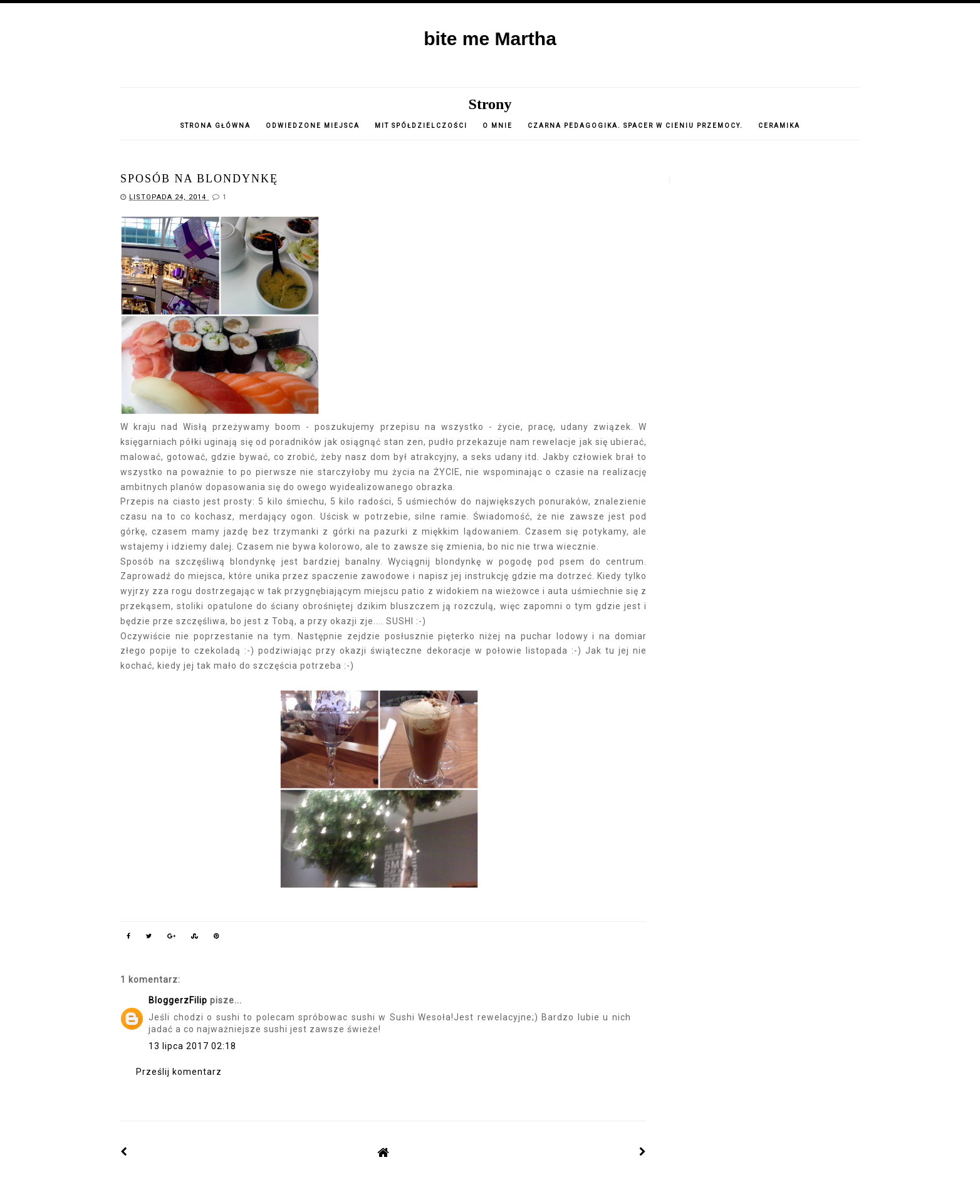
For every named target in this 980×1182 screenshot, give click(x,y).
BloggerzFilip (178, 1000)
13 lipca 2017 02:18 (192, 1046)
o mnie (498, 125)
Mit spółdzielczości (421, 125)
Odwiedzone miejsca (313, 125)
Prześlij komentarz (179, 1072)
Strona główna (215, 125)
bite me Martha (490, 38)
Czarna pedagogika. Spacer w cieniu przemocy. (635, 125)
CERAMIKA (779, 125)
